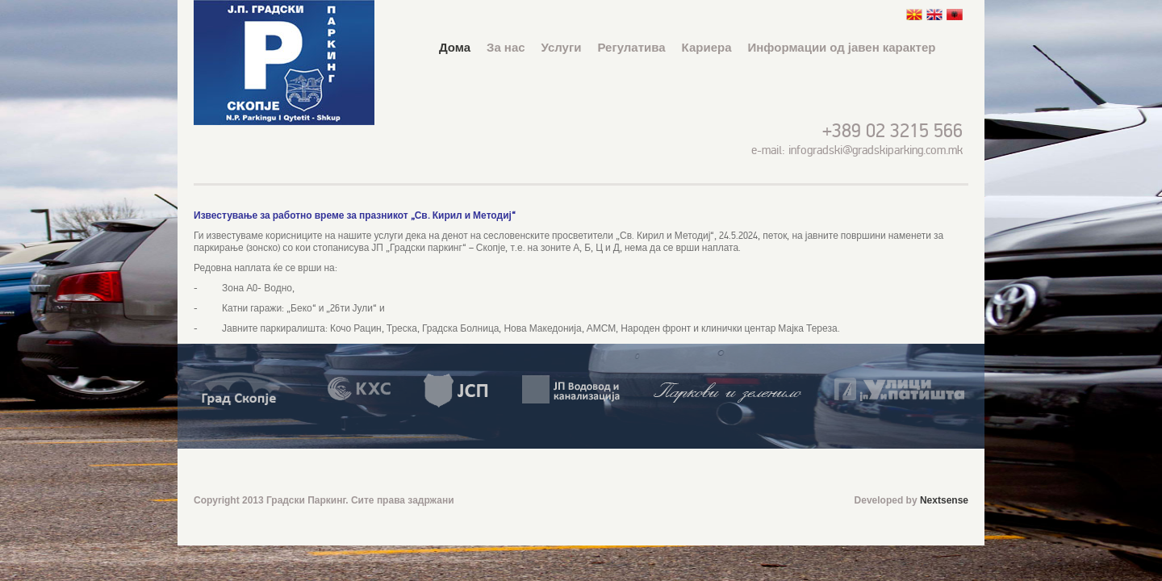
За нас (506, 47)
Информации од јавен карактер (842, 47)
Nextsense (944, 500)
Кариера (707, 47)
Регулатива (631, 47)
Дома (454, 47)
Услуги (561, 47)
